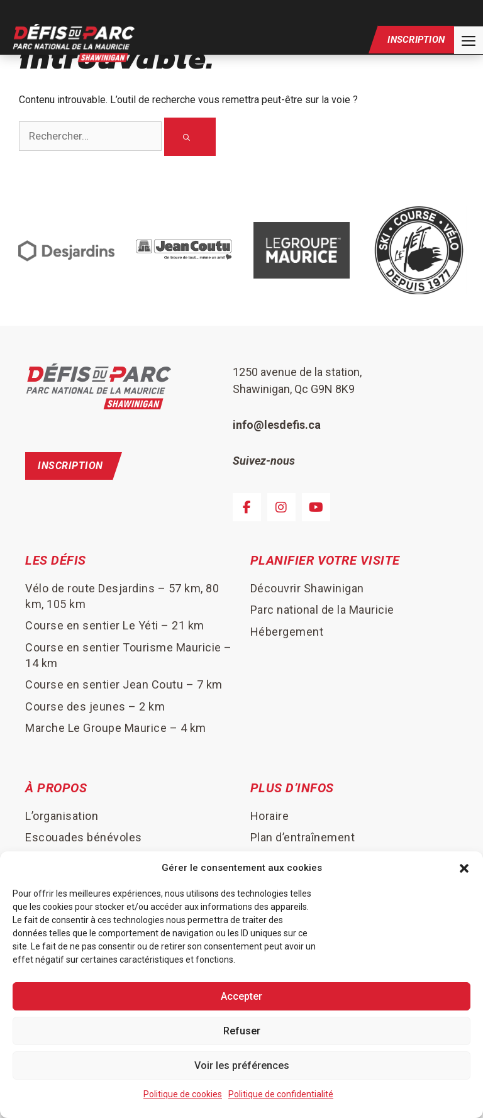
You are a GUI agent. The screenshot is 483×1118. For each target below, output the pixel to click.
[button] (464, 867)
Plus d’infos (292, 789)
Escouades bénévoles (83, 838)
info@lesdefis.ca (277, 425)
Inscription (416, 42)
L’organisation (61, 816)
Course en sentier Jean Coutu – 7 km (124, 685)
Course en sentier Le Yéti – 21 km (114, 626)
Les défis (55, 561)
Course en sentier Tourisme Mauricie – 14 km (128, 655)
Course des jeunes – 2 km (95, 707)
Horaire (269, 816)
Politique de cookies (182, 1094)
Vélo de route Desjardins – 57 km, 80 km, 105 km (122, 596)
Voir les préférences (241, 1065)
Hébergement (287, 632)
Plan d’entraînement (302, 838)
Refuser (241, 1031)
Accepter (241, 996)
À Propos (56, 789)
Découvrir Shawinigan (307, 588)
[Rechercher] (190, 137)
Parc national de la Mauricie (322, 610)
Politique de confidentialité (280, 1094)
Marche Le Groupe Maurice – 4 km (115, 729)
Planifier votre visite (325, 561)
